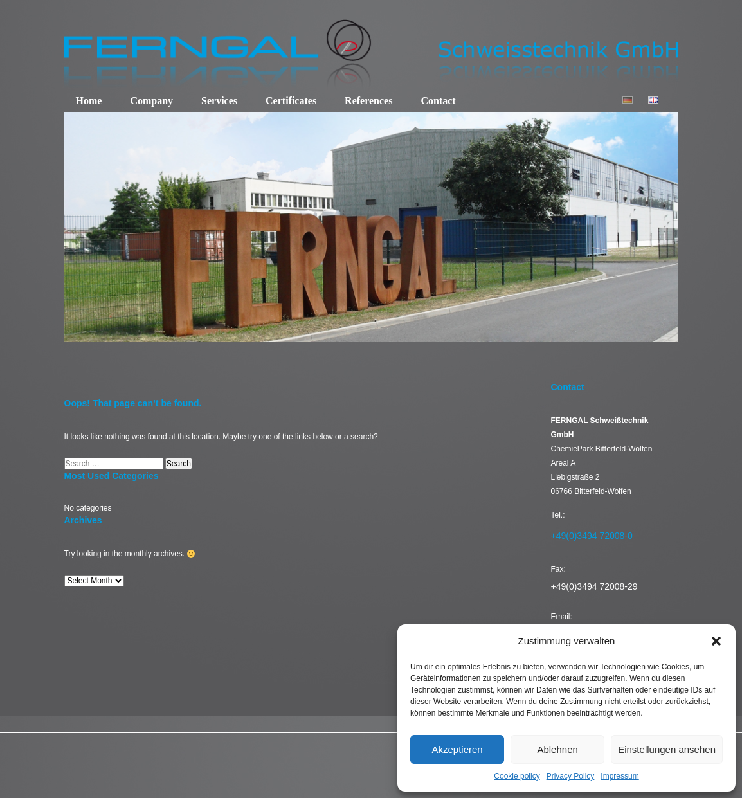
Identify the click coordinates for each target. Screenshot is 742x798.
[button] (716, 641)
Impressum (619, 776)
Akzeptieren (456, 749)
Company (151, 100)
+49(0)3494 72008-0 (592, 535)
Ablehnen (557, 749)
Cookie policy (516, 776)
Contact (438, 100)
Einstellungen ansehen (667, 749)
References (368, 100)
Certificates (291, 100)
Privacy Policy (571, 776)
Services (219, 100)
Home (89, 100)
